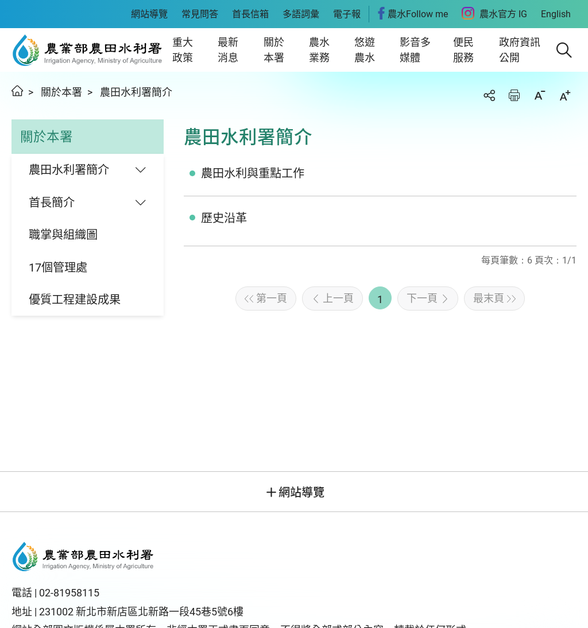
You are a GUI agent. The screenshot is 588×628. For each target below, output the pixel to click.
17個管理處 (58, 267)
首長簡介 (52, 203)
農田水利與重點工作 (252, 173)
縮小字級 (539, 95)
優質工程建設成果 (75, 300)
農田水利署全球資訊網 (87, 50)
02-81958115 (69, 593)
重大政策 (182, 50)
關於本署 (274, 50)
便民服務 (463, 50)
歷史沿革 (224, 218)
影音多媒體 (415, 50)
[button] (564, 50)
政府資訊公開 (519, 50)
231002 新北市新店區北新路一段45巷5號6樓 (141, 612)
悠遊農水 (364, 50)
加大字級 (565, 95)
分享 (489, 95)
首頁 (17, 90)
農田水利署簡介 (136, 92)
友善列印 (514, 95)
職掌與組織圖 (63, 235)
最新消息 (228, 50)
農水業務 (319, 50)
